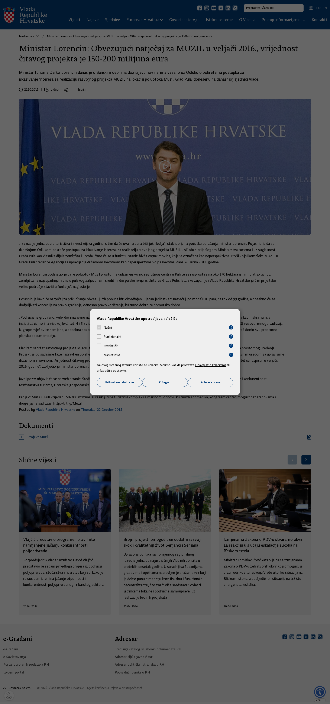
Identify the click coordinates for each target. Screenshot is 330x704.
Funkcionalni (112, 336)
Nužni (108, 327)
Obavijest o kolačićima (211, 365)
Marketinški (112, 355)
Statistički (111, 346)
